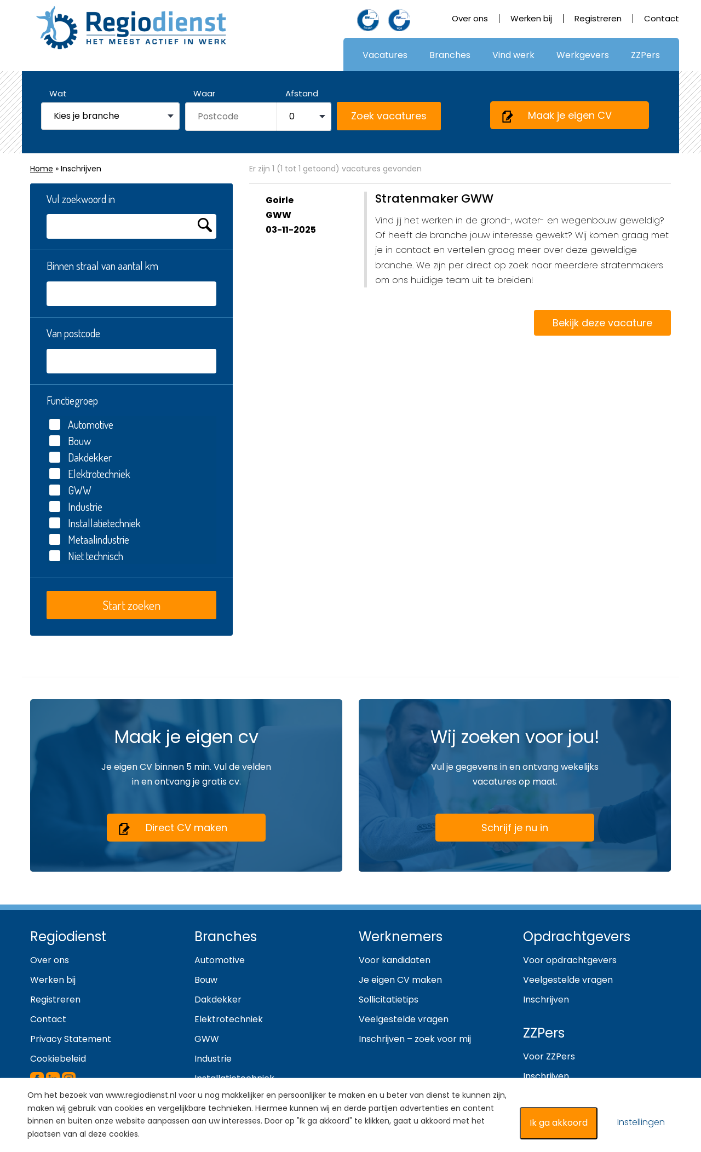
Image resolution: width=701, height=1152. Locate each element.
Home (41, 168)
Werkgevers (582, 55)
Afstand (301, 93)
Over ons (470, 18)
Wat (58, 93)
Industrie (75, 506)
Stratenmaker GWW (434, 198)
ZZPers (645, 55)
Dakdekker (80, 457)
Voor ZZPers (549, 1056)
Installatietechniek (95, 523)
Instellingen (641, 1122)
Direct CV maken (172, 828)
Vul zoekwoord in (81, 199)
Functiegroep (72, 400)
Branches (449, 55)
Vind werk (513, 55)
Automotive (81, 424)
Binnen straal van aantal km (102, 265)
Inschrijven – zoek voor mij (415, 1039)
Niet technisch (86, 556)
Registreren (598, 18)
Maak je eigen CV (556, 116)
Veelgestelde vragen (404, 1019)
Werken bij (531, 18)
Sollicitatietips (388, 999)
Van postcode (73, 333)
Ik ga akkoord (559, 1122)
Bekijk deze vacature (602, 323)
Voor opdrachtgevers (570, 960)
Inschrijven (546, 999)
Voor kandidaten (394, 960)
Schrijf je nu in (514, 827)
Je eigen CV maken (400, 980)
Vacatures (385, 55)
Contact (661, 18)
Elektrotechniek (89, 473)
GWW (70, 490)
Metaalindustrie (89, 539)
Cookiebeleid (58, 1058)
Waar (204, 93)
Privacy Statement (70, 1039)
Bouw (70, 441)
